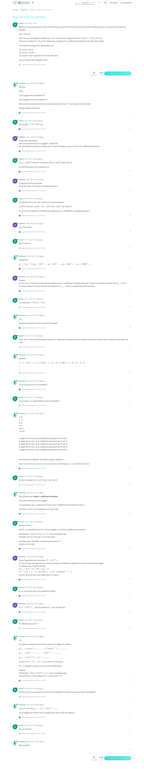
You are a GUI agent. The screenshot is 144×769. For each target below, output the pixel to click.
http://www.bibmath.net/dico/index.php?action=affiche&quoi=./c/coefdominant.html (54, 464)
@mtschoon (40, 120)
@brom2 (42, 83)
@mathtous (40, 159)
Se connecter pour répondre (118, 73)
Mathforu (23, 3)
